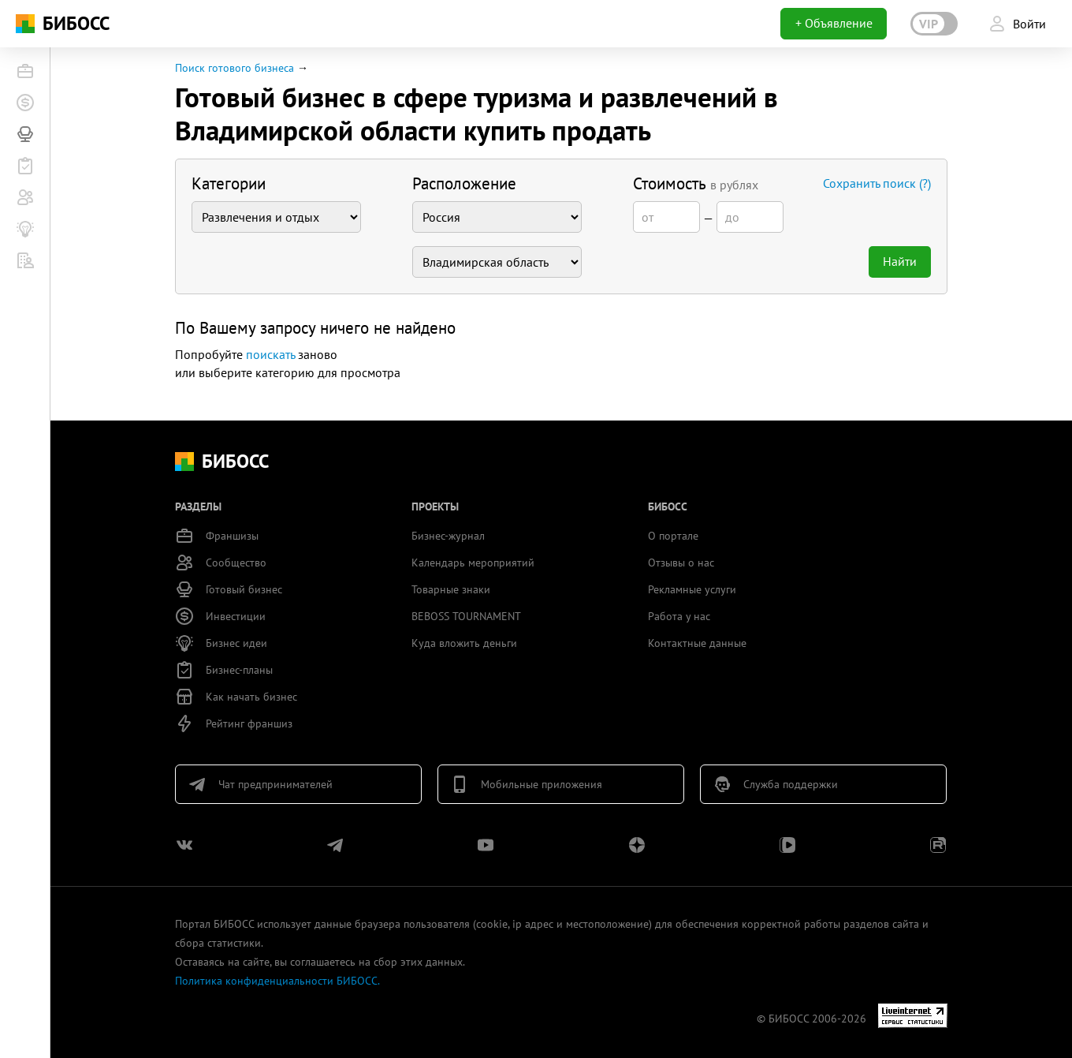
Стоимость (695, 183)
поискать (270, 354)
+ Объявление (834, 23)
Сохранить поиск (877, 183)
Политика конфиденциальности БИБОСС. (277, 981)
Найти (900, 261)
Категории (229, 183)
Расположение (464, 183)
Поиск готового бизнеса (234, 68)
